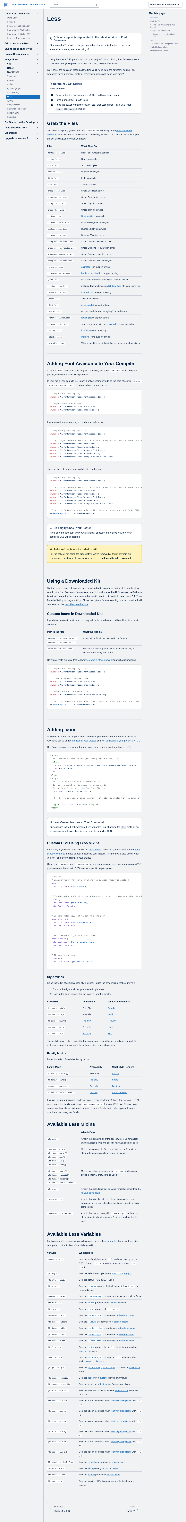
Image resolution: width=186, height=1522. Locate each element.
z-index (91, 1474)
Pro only (87, 1020)
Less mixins (95, 849)
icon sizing (86, 330)
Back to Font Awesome (164, 4)
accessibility (114, 324)
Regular (112, 1020)
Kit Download (114, 286)
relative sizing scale (90, 1193)
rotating (85, 317)
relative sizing (121, 1390)
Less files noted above (76, 604)
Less (85, 100)
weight (121, 1273)
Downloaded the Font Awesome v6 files (76, 95)
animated (85, 267)
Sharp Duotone (119, 1092)
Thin (110, 1033)
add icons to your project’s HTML (123, 740)
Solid (110, 1014)
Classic (115, 1073)
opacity (91, 1378)
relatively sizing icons (121, 1400)
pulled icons (134, 1367)
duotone (104, 1378)
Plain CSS (120, 105)
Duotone (116, 1086)
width (90, 1468)
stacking (85, 337)
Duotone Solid (88, 216)
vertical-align (94, 1462)
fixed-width (86, 292)
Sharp (115, 1079)
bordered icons (126, 1315)
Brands (111, 1008)
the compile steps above (98, 660)
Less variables (93, 827)
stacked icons (118, 1462)
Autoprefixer (115, 554)
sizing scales (56, 831)
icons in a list (87, 305)
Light (110, 1027)
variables (112, 1241)
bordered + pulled (90, 273)
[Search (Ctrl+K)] (74, 5)
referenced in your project (82, 740)
